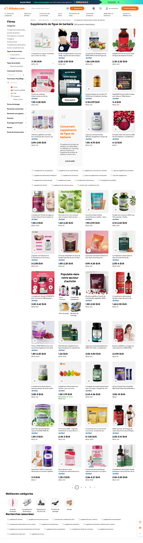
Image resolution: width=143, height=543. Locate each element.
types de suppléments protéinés (122, 170)
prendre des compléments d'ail (88, 185)
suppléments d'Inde (63, 180)
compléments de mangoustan (42, 170)
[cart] (100, 9)
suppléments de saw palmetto (54, 529)
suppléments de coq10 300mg (67, 170)
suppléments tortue (36, 534)
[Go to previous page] (72, 487)
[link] (140, 522)
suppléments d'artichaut (69, 175)
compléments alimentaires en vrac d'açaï (21, 524)
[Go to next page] (95, 487)
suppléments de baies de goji (42, 180)
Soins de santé (44, 20)
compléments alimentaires (84, 180)
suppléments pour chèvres (87, 519)
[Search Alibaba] (48, 8)
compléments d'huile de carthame (81, 529)
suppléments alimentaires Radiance (44, 175)
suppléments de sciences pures (62, 185)
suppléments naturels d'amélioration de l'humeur (23, 529)
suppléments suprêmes (70, 524)
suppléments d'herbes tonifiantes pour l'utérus (99, 524)
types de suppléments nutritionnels (94, 175)
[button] (67, 8)
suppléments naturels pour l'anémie (94, 170)
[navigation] (17, 254)
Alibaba (32, 20)
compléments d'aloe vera (16, 534)
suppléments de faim (39, 185)
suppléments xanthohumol (48, 524)
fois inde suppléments (119, 175)
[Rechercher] (77, 8)
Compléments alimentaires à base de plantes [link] (89, 20)
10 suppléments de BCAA (107, 180)
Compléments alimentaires (61, 20)
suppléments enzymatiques (111, 519)
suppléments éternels (105, 529)
